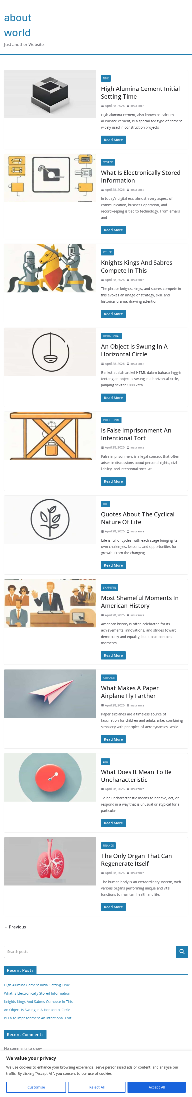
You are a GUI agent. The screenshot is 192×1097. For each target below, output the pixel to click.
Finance (108, 845)
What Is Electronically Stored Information (140, 176)
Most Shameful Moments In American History (140, 602)
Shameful (109, 587)
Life (105, 504)
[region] (96, 1074)
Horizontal (111, 336)
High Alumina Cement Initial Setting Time (140, 92)
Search (182, 951)
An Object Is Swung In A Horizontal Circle (134, 350)
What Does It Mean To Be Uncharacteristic (136, 776)
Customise (36, 1087)
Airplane (109, 677)
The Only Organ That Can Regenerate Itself (136, 860)
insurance (137, 106)
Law (105, 761)
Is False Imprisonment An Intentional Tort (136, 434)
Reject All (96, 1087)
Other (107, 252)
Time (106, 78)
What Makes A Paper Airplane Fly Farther (130, 692)
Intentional (111, 420)
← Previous (15, 927)
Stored (108, 162)
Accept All (157, 1087)
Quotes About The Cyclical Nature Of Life (137, 518)
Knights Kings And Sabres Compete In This (136, 266)
